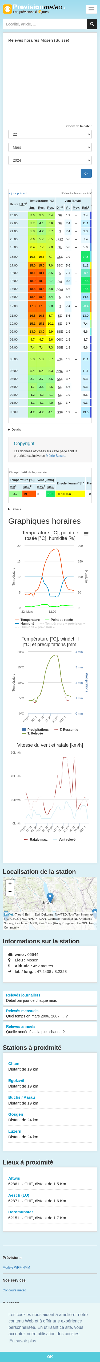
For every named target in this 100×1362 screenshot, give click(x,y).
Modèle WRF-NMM (16, 1267)
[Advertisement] (50, 85)
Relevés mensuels (50, 1014)
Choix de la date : (79, 126)
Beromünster (50, 1215)
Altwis (50, 1181)
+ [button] (10, 884)
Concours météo (14, 1290)
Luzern (50, 1134)
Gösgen (50, 1117)
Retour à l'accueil (34, 9)
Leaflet (8, 914)
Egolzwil (50, 1083)
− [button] (10, 892)
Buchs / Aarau (50, 1100)
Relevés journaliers (50, 998)
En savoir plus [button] (22, 1341)
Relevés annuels (50, 1029)
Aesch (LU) (50, 1198)
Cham (50, 1066)
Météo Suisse (55, 456)
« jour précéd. (18, 193)
